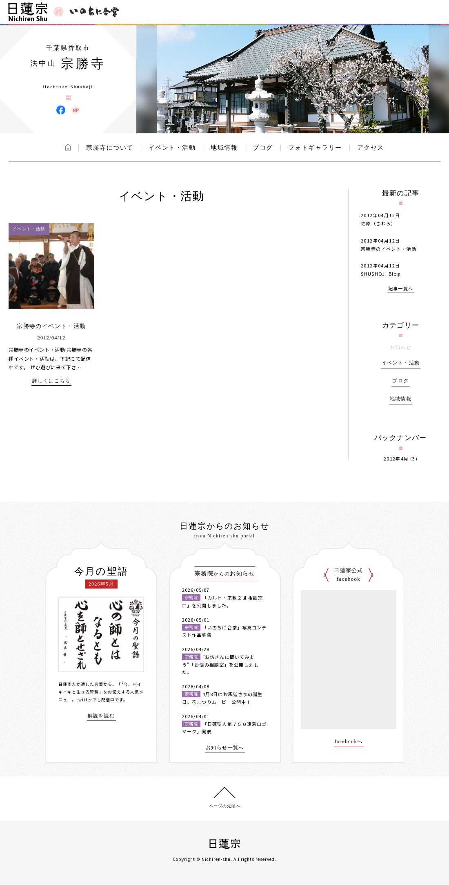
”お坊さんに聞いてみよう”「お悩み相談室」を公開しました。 (220, 664)
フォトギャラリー (315, 147)
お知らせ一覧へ (225, 747)
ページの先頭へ (224, 806)
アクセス (370, 147)
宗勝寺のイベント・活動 (51, 326)
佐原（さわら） (378, 223)
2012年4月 (396, 458)
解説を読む (101, 716)
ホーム (68, 147)
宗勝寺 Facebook (60, 110)
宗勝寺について (109, 147)
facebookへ (349, 741)
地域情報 (224, 147)
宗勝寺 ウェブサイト (75, 110)
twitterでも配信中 (95, 699)
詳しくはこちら (51, 381)
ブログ (263, 147)
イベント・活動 (172, 147)
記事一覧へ (400, 289)
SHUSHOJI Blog (380, 273)
